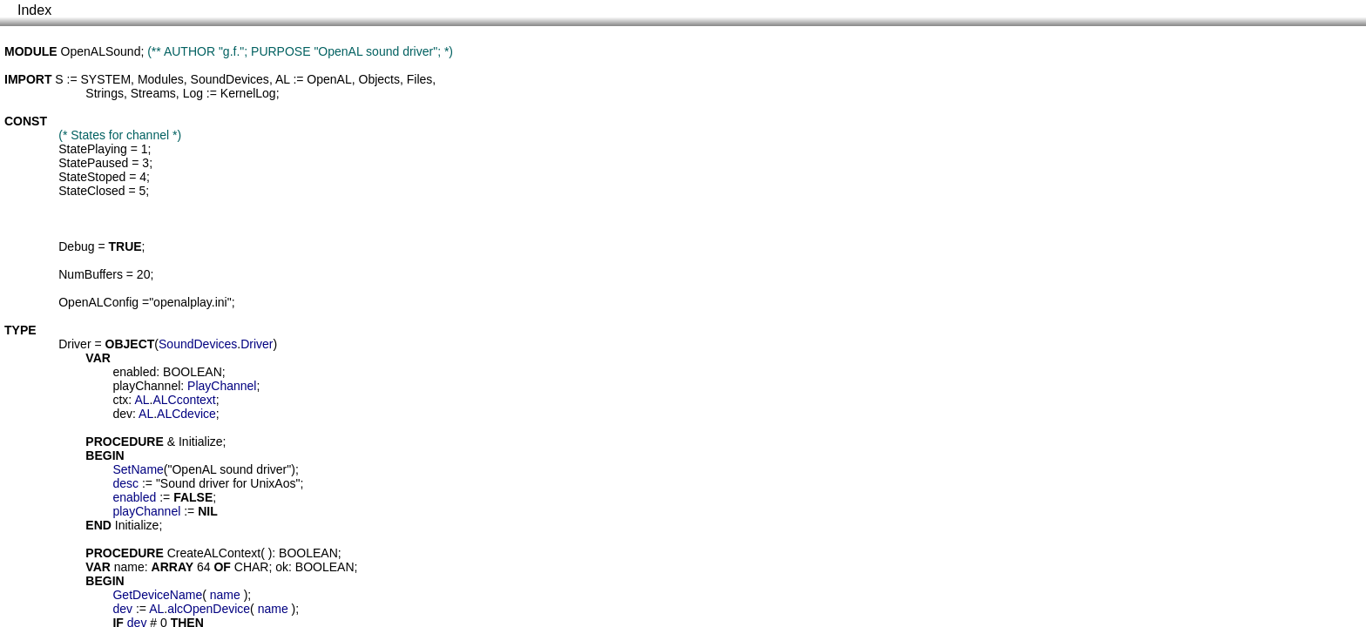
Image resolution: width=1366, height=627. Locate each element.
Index (34, 10)
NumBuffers (90, 274)
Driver (74, 344)
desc (125, 483)
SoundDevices (230, 79)
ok (281, 567)
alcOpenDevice (208, 609)
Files (420, 79)
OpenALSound (101, 51)
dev (122, 414)
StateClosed (91, 191)
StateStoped (91, 177)
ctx (120, 400)
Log (193, 93)
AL (282, 79)
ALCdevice (186, 414)
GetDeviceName (157, 595)
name (129, 567)
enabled (134, 372)
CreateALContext (213, 553)
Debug (76, 246)
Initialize (201, 441)
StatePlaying (92, 149)
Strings (104, 93)
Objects (379, 79)
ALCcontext (183, 400)
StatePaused (93, 163)
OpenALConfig (98, 302)
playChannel (146, 386)
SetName (137, 469)
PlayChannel (221, 386)
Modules (161, 79)
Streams (153, 93)
